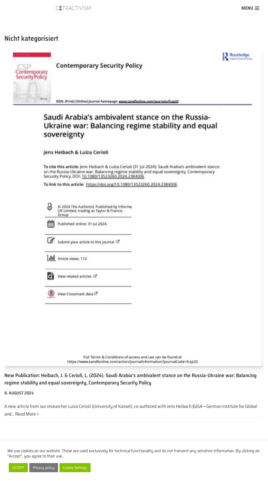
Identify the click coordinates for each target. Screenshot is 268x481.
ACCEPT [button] (18, 468)
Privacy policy (44, 468)
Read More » (27, 414)
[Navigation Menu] (250, 8)
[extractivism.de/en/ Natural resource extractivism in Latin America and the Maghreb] (75, 8)
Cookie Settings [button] (75, 468)
